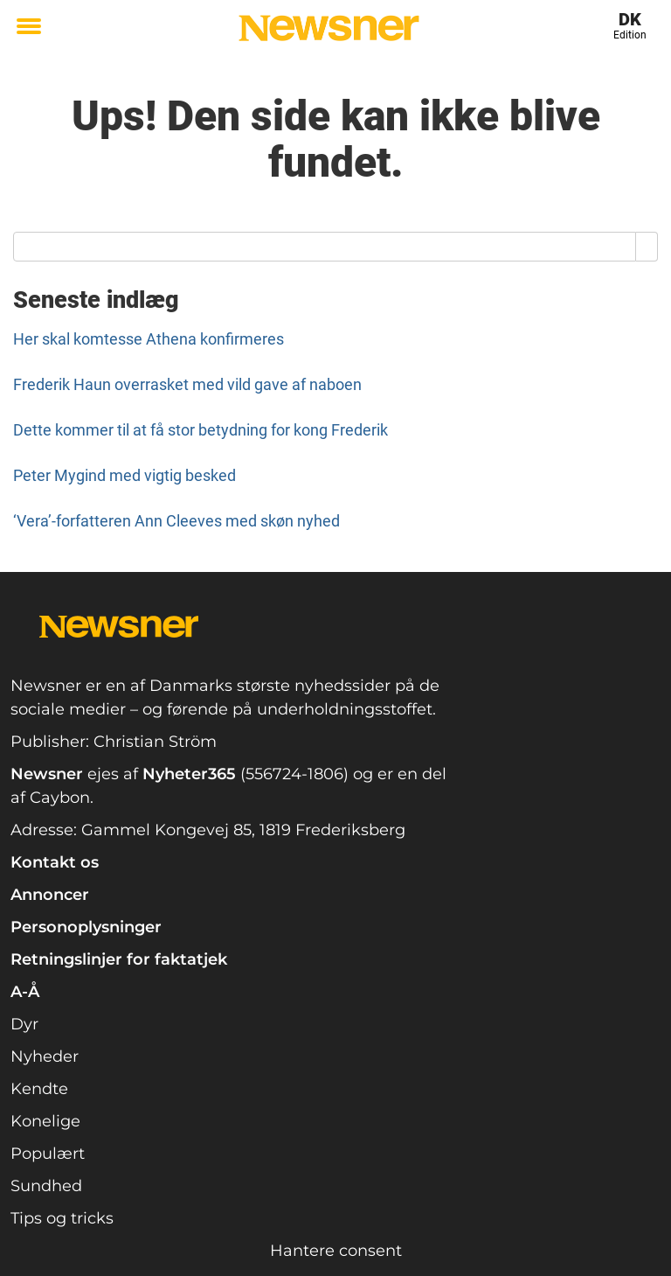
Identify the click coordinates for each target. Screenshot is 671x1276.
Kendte (39, 1088)
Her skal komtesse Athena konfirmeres (148, 339)
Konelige (45, 1121)
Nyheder (44, 1056)
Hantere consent (336, 1250)
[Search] (647, 246)
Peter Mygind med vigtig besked (124, 475)
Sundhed (46, 1186)
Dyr (24, 1024)
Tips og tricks (62, 1218)
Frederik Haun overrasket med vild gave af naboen (187, 384)
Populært (47, 1153)
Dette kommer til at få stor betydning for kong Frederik (200, 430)
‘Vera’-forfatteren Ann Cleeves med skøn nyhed (176, 521)
